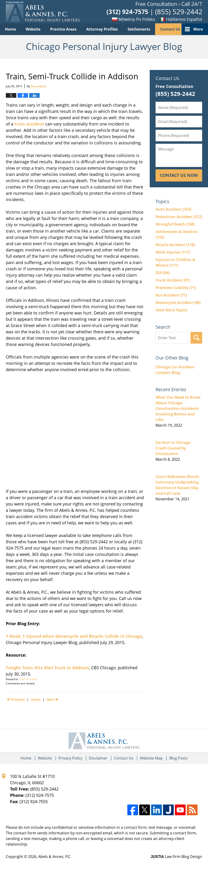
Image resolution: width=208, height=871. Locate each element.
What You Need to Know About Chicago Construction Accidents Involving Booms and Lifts (178, 408)
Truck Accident (173, 280)
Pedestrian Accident (179, 216)
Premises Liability (176, 287)
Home (10, 29)
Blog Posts (178, 758)
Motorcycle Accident (178, 302)
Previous (16, 699)
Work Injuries (173, 252)
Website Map (151, 758)
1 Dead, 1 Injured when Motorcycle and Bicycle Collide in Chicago (74, 636)
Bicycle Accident (175, 244)
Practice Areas (63, 29)
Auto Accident (173, 209)
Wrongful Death (175, 224)
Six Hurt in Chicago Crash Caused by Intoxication (173, 448)
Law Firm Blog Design (176, 856)
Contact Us (170, 29)
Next (52, 699)
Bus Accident (171, 295)
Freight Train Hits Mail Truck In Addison (47, 667)
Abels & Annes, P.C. (54, 856)
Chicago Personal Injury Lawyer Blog (43, 11)
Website (33, 29)
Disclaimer (98, 758)
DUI (163, 272)
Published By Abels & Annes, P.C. (154, 12)
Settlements (139, 29)
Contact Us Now (179, 175)
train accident (29, 124)
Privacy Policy (70, 758)
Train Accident (28, 679)
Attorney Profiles (102, 29)
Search (196, 338)
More (198, 29)
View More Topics (171, 310)
